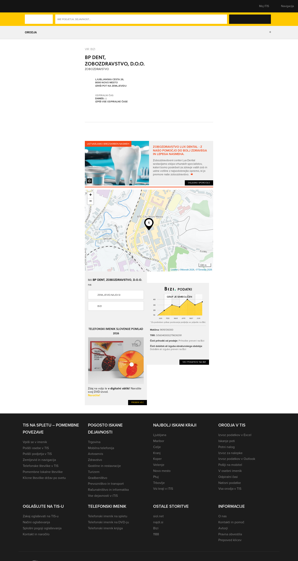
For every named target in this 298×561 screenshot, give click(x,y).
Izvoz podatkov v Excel (234, 435)
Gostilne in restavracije (104, 465)
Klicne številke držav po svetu (44, 477)
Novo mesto (162, 470)
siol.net (158, 516)
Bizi (99, 306)
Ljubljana (159, 435)
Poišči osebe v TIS (36, 448)
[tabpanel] (149, 163)
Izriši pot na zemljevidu (111, 86)
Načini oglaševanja (36, 522)
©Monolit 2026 (187, 269)
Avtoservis (95, 453)
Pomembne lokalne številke (43, 471)
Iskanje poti (226, 441)
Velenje (158, 464)
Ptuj (156, 476)
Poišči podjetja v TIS (37, 453)
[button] (30, 6)
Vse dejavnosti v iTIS (103, 495)
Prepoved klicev (230, 540)
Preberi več (137, 402)
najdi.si (158, 522)
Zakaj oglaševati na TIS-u (41, 516)
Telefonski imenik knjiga (105, 528)
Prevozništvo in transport (106, 483)
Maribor (158, 441)
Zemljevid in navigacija (39, 459)
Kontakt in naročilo (36, 534)
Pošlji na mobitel (230, 464)
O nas (222, 516)
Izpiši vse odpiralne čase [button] (111, 101)
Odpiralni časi (228, 476)
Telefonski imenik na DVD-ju (108, 522)
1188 (156, 534)
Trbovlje (159, 482)
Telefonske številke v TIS (40, 465)
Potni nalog (226, 447)
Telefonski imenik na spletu (107, 516)
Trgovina (94, 442)
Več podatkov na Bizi (194, 361)
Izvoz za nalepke (230, 453)
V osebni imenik (230, 470)
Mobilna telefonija (101, 448)
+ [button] (90, 195)
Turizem (94, 471)
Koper (157, 458)
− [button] (90, 201)
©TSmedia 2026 (204, 269)
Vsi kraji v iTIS (163, 488)
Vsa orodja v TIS (229, 488)
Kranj (157, 453)
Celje (157, 447)
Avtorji (223, 528)
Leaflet (174, 269)
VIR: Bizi (90, 49)
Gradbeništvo (97, 477)
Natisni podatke (229, 482)
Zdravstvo (95, 459)
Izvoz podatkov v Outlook (236, 458)
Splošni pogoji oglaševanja (42, 528)
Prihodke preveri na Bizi (191, 340)
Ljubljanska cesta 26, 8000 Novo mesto (109, 81)
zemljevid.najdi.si (108, 295)
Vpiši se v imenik (35, 442)
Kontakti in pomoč (231, 522)
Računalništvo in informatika (108, 489)
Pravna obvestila (230, 534)
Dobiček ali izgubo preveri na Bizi (168, 349)
